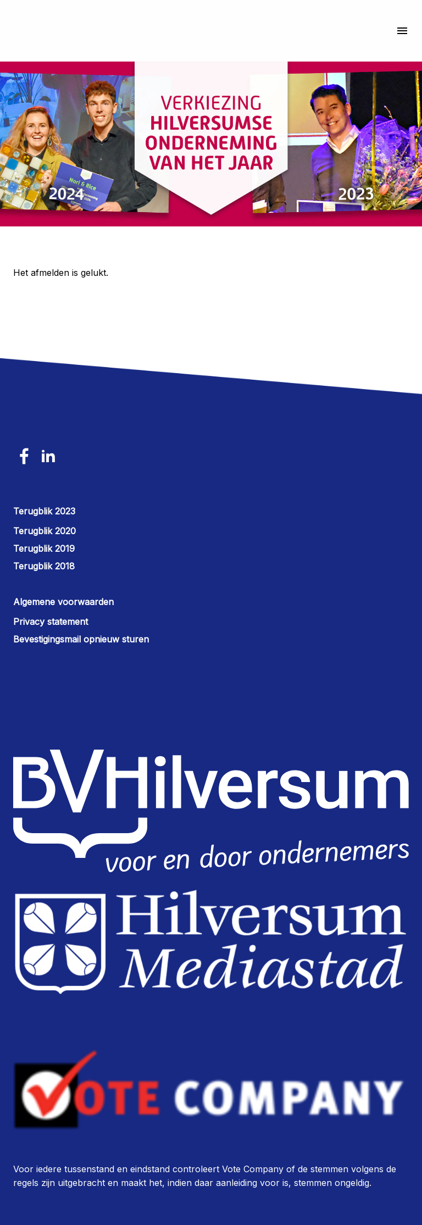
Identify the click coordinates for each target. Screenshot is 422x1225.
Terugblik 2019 (44, 548)
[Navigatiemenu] (398, 31)
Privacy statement (50, 621)
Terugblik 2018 (44, 566)
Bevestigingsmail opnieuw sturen (81, 639)
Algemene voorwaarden (63, 601)
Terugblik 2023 (44, 511)
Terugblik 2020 (44, 530)
